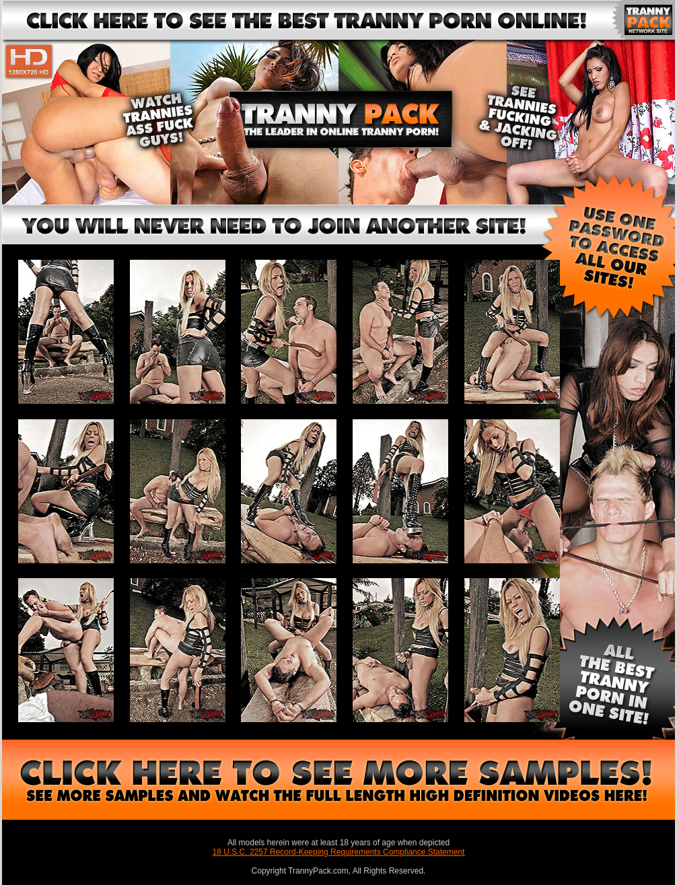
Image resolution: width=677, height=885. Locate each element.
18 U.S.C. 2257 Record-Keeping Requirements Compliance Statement (339, 852)
